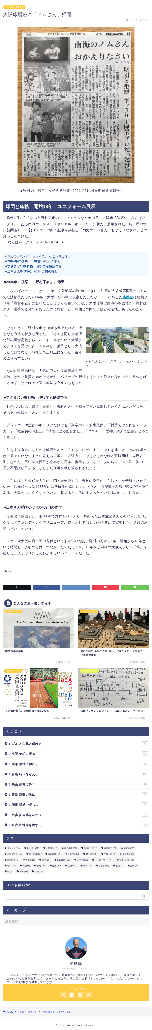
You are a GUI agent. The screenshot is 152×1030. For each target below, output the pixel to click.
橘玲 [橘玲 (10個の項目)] (46, 860)
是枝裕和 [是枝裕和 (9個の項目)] (82, 860)
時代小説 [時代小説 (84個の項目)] (70, 848)
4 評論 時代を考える (14, 7)
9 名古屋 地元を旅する (78, 825)
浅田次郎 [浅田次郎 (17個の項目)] (54, 854)
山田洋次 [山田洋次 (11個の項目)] (63, 860)
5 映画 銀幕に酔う (78, 784)
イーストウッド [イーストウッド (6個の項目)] (103, 860)
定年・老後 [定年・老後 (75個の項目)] (126, 860)
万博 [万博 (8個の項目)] (134, 866)
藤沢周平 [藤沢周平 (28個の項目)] (110, 848)
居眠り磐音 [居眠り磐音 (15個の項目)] (14, 854)
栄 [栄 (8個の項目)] (9, 871)
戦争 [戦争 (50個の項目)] (11, 866)
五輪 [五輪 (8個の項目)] (119, 866)
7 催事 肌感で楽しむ (78, 804)
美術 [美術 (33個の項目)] (72, 866)
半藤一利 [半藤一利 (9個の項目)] (109, 854)
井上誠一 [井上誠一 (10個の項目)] (33, 848)
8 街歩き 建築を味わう (78, 815)
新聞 (9, 571)
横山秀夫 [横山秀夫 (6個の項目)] (91, 854)
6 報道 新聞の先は (78, 794)
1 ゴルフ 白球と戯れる (78, 743)
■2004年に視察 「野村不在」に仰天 (32, 261)
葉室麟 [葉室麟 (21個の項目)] (129, 848)
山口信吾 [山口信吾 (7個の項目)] (51, 848)
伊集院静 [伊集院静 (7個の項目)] (73, 854)
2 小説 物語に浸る (78, 753)
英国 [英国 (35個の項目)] (39, 871)
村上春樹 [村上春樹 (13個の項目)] (35, 854)
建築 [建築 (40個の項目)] (56, 866)
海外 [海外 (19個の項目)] (24, 871)
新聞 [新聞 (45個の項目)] (87, 866)
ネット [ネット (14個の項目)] (104, 866)
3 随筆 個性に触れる (78, 764)
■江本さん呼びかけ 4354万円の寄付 (31, 271)
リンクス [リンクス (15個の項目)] (13, 848)
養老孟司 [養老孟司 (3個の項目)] (128, 854)
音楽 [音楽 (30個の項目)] (41, 866)
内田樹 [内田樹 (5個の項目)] (30, 860)
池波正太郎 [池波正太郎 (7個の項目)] (90, 848)
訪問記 (128, 297)
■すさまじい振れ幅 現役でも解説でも (35, 266)
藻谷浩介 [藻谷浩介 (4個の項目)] (13, 860)
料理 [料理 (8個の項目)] (26, 866)
